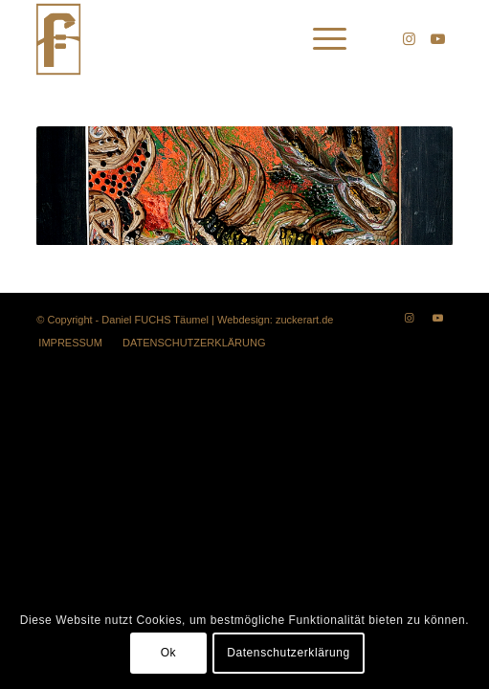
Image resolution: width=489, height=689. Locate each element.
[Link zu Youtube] (438, 39)
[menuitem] (320, 39)
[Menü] (320, 39)
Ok (169, 652)
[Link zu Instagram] (409, 39)
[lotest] (202, 39)
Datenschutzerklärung (288, 652)
